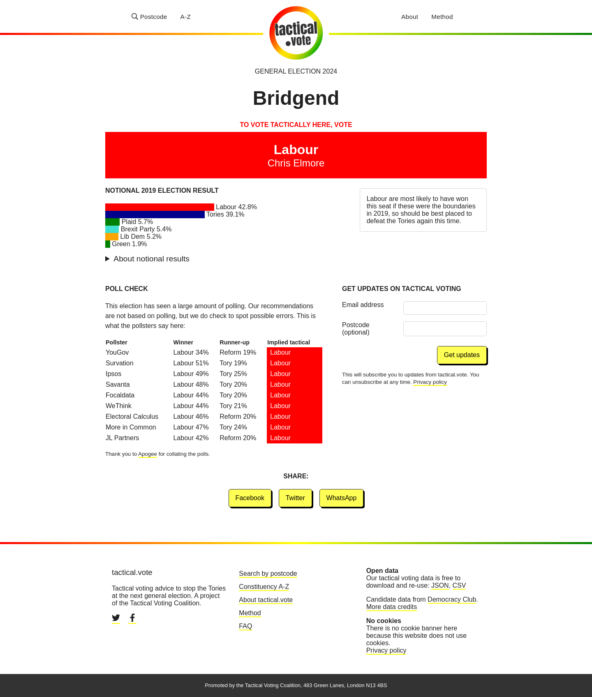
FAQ (245, 626)
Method (442, 16)
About (409, 16)
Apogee (147, 454)
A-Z (185, 16)
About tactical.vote (266, 599)
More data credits (391, 606)
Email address (363, 304)
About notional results (151, 258)
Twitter (295, 497)
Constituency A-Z (264, 586)
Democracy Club (452, 599)
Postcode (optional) (356, 328)
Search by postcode (268, 573)
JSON (440, 585)
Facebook (250, 497)
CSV (459, 585)
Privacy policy (429, 382)
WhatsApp (341, 497)
